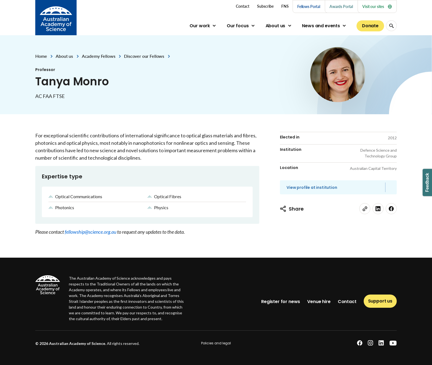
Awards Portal (341, 6)
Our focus (238, 26)
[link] (364, 208)
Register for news (280, 301)
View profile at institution (312, 187)
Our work (200, 26)
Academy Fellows (98, 56)
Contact (347, 301)
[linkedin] (378, 208)
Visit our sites (377, 6)
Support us (380, 301)
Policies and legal (216, 343)
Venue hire (318, 301)
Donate (370, 26)
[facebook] (391, 208)
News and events (321, 26)
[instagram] (370, 343)
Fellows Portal (308, 6)
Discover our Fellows (144, 56)
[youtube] (393, 343)
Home (41, 56)
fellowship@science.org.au (91, 232)
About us (275, 26)
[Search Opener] (391, 25)
